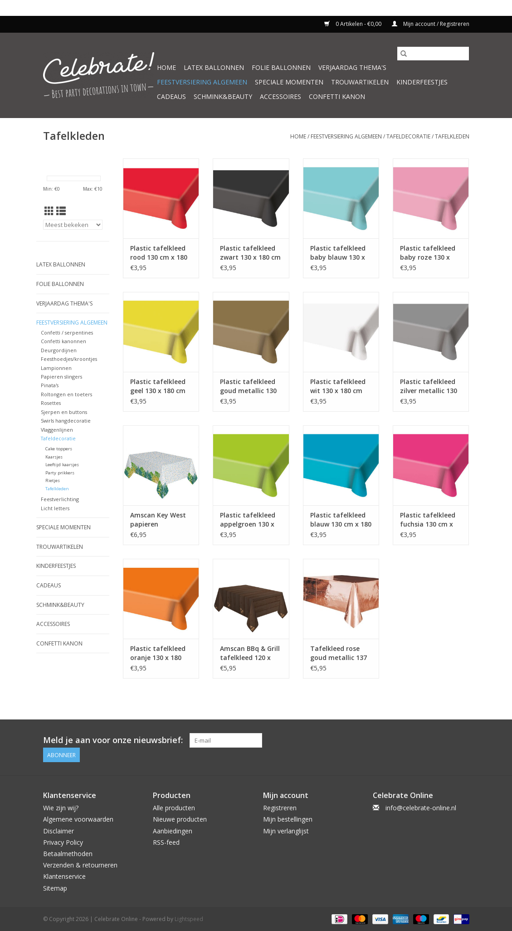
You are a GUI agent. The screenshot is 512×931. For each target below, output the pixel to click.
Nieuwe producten (180, 819)
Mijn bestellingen (287, 819)
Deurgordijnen (59, 350)
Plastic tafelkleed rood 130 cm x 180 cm (158, 253)
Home (166, 67)
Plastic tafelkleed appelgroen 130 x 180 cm (247, 520)
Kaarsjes (54, 457)
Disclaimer (58, 831)
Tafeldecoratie (408, 136)
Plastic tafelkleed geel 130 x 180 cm (157, 386)
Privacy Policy (63, 842)
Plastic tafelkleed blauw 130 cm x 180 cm (340, 520)
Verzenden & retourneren (80, 865)
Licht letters (55, 508)
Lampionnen (56, 368)
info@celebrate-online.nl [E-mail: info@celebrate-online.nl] (420, 807)
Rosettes (51, 402)
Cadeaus (171, 96)
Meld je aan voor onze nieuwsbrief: (113, 740)
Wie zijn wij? (60, 807)
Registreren (280, 807)
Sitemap (55, 888)
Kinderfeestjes (422, 82)
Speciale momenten (289, 82)
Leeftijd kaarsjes (62, 465)
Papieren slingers (61, 376)
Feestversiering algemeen (202, 82)
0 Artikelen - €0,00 (353, 24)
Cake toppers (58, 449)
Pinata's (50, 385)
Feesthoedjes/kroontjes (69, 358)
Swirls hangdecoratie (66, 420)
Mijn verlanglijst (286, 831)
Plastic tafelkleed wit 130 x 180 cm (338, 386)
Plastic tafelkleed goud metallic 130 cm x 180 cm (248, 386)
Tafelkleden (452, 136)
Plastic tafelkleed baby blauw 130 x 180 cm (338, 253)
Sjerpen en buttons (64, 412)
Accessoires (280, 96)
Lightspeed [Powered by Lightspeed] (189, 919)
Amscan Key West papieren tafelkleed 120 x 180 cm (158, 520)
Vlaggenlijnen (57, 429)
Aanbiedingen (172, 831)
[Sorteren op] (73, 225)
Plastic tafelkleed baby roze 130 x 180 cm (427, 253)
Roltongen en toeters (66, 394)
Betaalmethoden (68, 853)
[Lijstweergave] (61, 211)
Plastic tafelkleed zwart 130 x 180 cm (250, 252)
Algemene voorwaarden (78, 819)
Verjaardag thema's (352, 67)
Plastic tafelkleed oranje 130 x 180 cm (157, 653)
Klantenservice (64, 876)
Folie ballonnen (281, 67)
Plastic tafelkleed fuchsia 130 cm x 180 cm (427, 520)
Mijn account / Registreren (430, 24)
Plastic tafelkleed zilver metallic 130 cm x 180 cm (428, 386)
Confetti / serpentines (67, 332)
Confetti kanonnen (63, 341)
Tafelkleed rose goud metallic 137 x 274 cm (338, 653)
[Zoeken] (433, 53)
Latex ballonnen (214, 67)
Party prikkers (59, 473)
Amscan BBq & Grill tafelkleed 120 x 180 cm (250, 653)
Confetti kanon (337, 96)
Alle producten (174, 807)
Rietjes (52, 480)
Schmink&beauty (223, 96)
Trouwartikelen (360, 82)
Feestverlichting (60, 499)
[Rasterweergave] (49, 211)
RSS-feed (166, 842)
